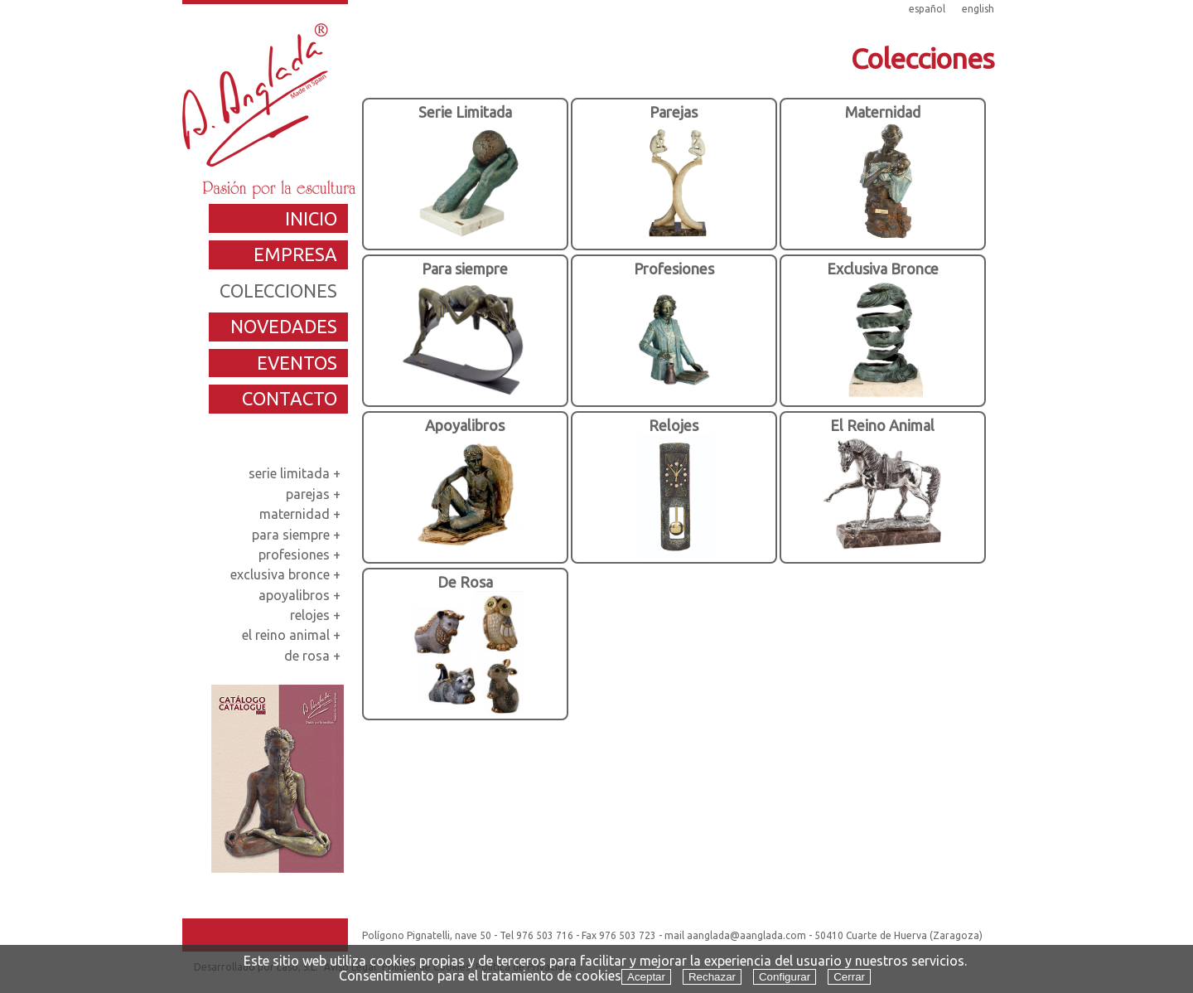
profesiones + (301, 554)
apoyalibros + (301, 595)
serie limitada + (296, 473)
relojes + (317, 615)
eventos (297, 362)
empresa (295, 254)
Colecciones (922, 58)
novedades (283, 326)
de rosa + (314, 655)
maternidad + (301, 513)
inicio (311, 218)
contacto (289, 398)
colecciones (278, 290)
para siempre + (298, 534)
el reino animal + (293, 634)
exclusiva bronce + (287, 574)
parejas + (315, 494)
